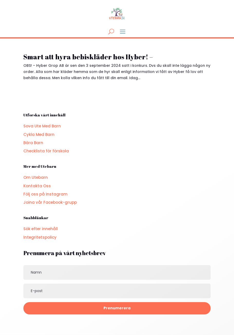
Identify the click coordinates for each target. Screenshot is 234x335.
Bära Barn (33, 142)
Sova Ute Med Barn (42, 126)
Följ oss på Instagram (45, 194)
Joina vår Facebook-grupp (50, 202)
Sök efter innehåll (40, 228)
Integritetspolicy (40, 237)
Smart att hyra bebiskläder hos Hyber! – (88, 56)
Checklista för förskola (46, 151)
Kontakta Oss (37, 186)
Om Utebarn (35, 177)
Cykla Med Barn (38, 134)
